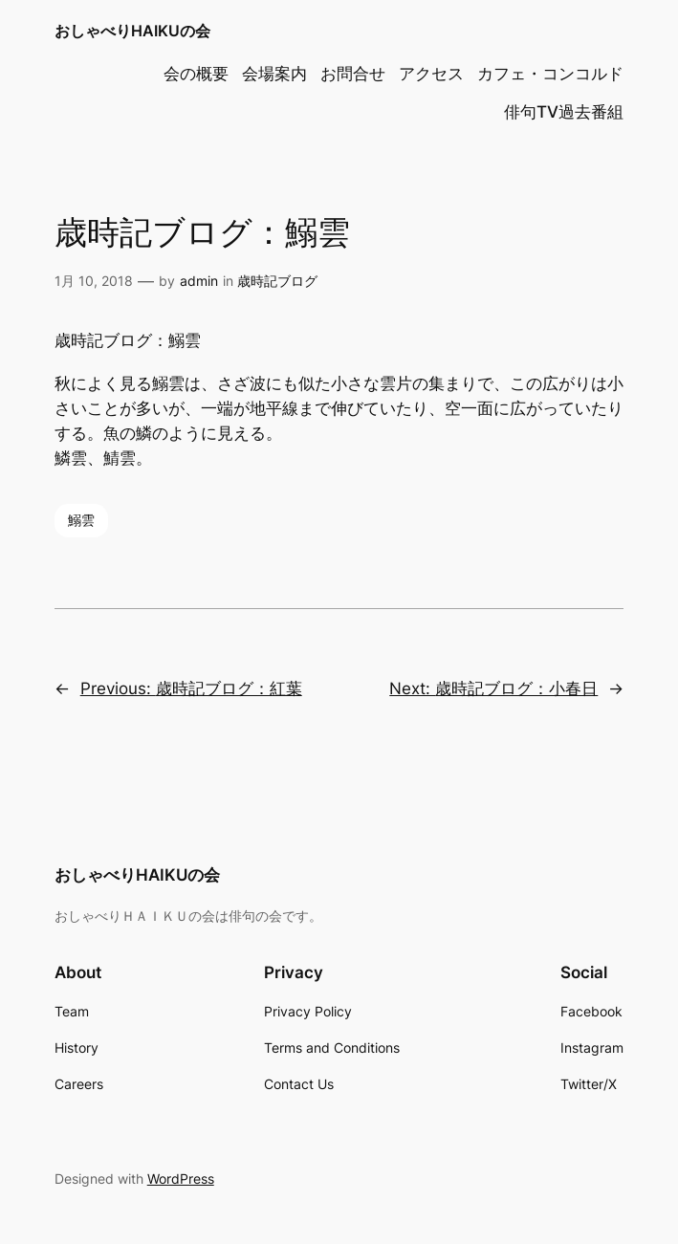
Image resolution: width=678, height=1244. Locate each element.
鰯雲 (81, 520)
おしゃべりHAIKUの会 (132, 30)
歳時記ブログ (277, 281)
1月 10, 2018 (94, 281)
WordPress (180, 1178)
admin (199, 281)
